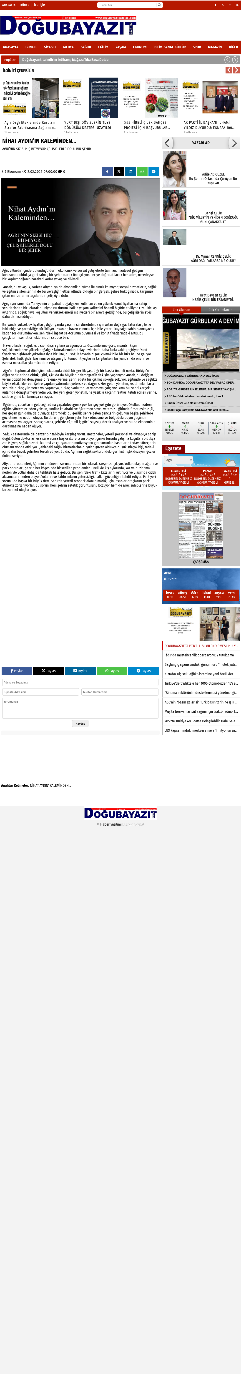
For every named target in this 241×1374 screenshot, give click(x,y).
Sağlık (86, 47)
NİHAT (34, 785)
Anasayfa (9, 5)
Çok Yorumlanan (220, 310)
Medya (68, 47)
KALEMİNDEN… (60, 785)
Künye (24, 5)
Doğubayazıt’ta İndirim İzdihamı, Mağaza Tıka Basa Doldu (65, 60)
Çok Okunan (181, 310)
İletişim (39, 5)
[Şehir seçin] (178, 460)
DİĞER (233, 47)
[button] (227, 59)
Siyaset (50, 47)
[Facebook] (215, 5)
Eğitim (103, 47)
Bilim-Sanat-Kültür (170, 47)
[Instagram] (230, 5)
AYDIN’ (44, 785)
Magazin (215, 47)
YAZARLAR (201, 143)
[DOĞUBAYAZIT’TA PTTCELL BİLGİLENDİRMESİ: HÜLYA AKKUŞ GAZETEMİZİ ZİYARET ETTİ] (201, 624)
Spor (197, 47)
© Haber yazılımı (120, 824)
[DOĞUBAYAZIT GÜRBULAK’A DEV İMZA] (201, 342)
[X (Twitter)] (222, 5)
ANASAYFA (10, 47)
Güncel (31, 47)
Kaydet (80, 723)
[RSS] (237, 5)
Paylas (17, 671)
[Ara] (159, 5)
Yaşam (120, 47)
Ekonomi (140, 47)
